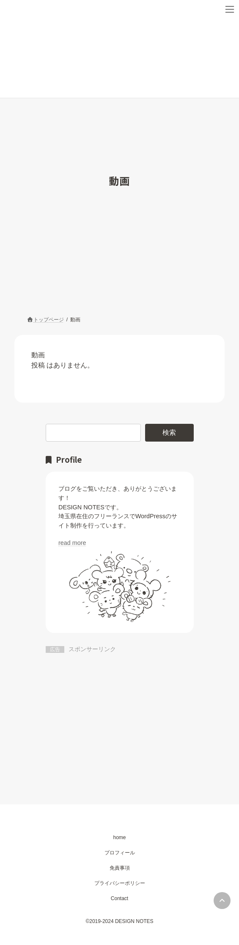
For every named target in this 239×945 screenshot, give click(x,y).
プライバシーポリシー (119, 883)
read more (72, 542)
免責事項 (120, 868)
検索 (169, 432)
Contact (119, 898)
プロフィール (119, 853)
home (119, 837)
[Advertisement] (120, 717)
